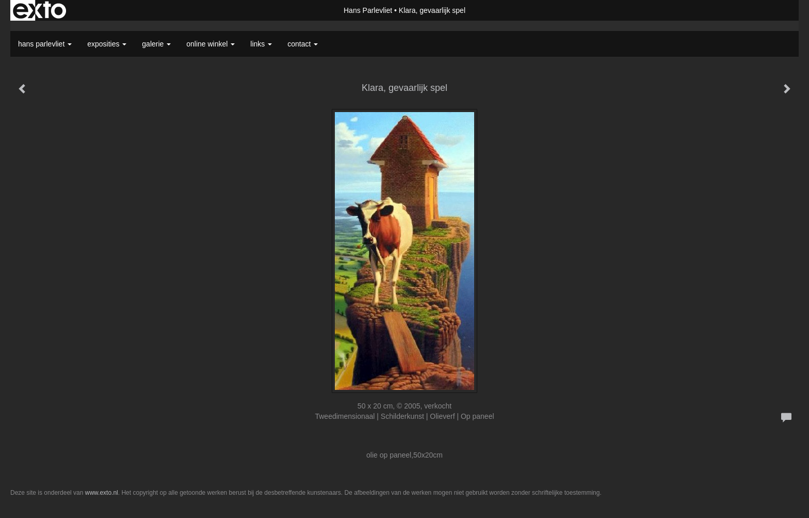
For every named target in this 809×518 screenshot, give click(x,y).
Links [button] (261, 44)
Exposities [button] (106, 44)
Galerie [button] (156, 44)
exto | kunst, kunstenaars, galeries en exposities (39, 10)
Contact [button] (302, 44)
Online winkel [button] (210, 44)
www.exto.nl (101, 492)
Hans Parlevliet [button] (45, 44)
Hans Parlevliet (368, 10)
